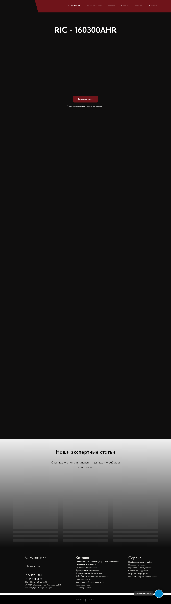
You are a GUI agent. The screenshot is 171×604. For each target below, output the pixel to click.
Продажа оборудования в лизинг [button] (142, 576)
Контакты (153, 6)
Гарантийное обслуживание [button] (140, 567)
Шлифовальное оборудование (89, 573)
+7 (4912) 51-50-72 (33, 579)
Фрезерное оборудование (87, 570)
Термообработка (83, 587)
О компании (74, 5)
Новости (138, 6)
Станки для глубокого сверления (90, 582)
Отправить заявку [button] (85, 99)
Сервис (124, 6)
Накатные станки (83, 579)
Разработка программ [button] (138, 573)
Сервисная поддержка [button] (138, 570)
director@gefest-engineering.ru (38, 587)
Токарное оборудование (86, 567)
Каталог (111, 6)
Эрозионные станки (84, 585)
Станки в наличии (94, 6)
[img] (18, 5)
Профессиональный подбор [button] (140, 562)
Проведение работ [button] (136, 565)
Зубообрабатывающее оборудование (92, 576)
